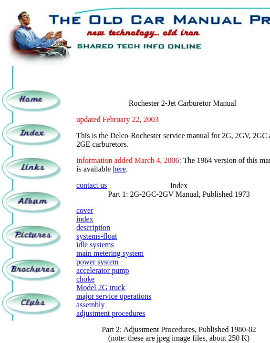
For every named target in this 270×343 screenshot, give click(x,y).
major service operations (113, 296)
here (119, 169)
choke (85, 279)
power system (97, 262)
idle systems (95, 245)
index (84, 219)
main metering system (110, 253)
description (93, 227)
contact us (91, 185)
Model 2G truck (100, 287)
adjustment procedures (110, 313)
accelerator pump (102, 270)
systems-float (96, 236)
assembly (90, 305)
